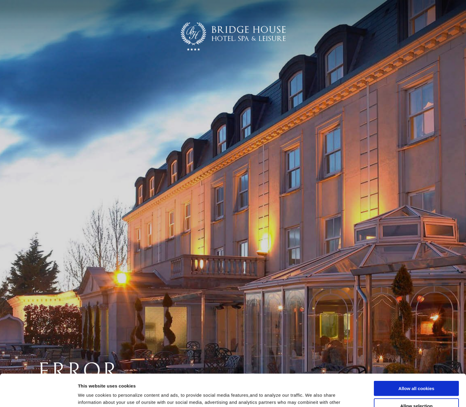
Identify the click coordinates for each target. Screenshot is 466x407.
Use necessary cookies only (416, 389)
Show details (312, 395)
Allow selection (416, 372)
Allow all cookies (416, 354)
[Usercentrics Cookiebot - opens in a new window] (38, 395)
